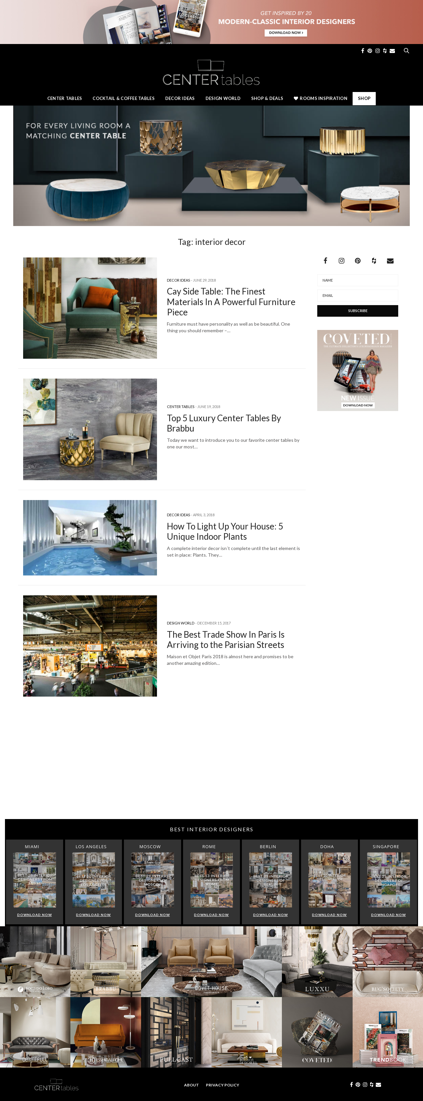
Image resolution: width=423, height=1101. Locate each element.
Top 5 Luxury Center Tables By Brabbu (224, 423)
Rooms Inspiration (320, 98)
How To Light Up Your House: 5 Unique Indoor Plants (225, 531)
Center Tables (64, 98)
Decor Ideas (180, 98)
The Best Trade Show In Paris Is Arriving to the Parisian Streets (226, 639)
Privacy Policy (222, 1084)
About (191, 1084)
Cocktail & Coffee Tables (123, 98)
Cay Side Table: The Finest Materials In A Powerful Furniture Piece (231, 301)
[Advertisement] (211, 766)
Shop (364, 98)
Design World (223, 98)
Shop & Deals (267, 98)
